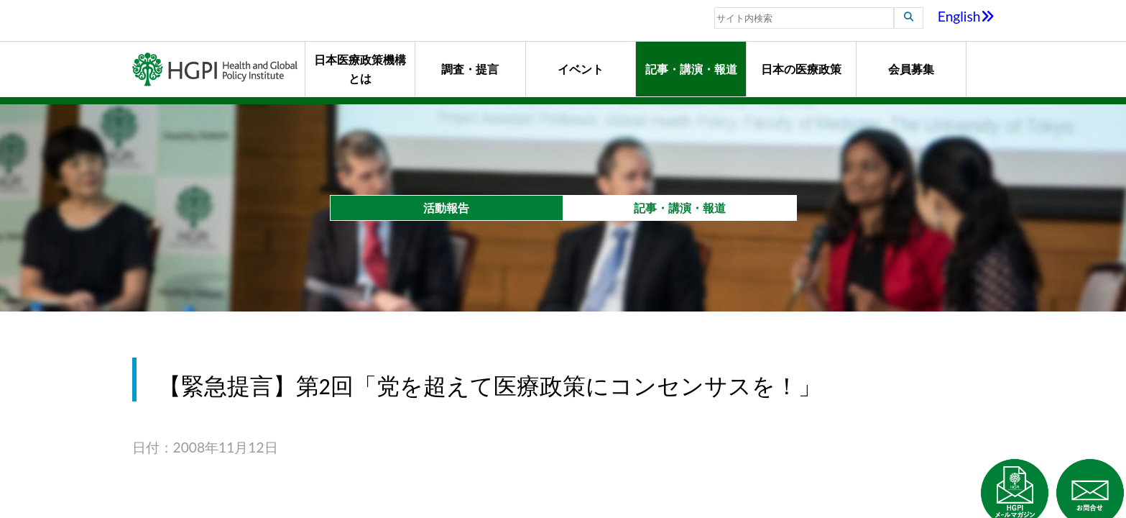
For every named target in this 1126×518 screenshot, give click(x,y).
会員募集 (911, 69)
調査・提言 (470, 69)
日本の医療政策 (801, 69)
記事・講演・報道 (691, 69)
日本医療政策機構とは (360, 69)
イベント (581, 69)
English (966, 16)
